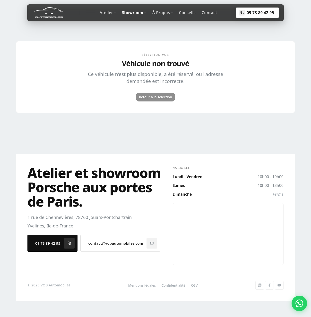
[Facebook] (269, 285)
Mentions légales (142, 285)
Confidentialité (173, 285)
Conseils (187, 12)
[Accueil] (48, 12)
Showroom (134, 12)
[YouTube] (279, 285)
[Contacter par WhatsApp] (299, 303)
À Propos (162, 12)
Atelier (108, 12)
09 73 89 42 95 (55, 243)
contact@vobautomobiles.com (122, 243)
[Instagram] (259, 285)
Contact (209, 12)
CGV (194, 285)
